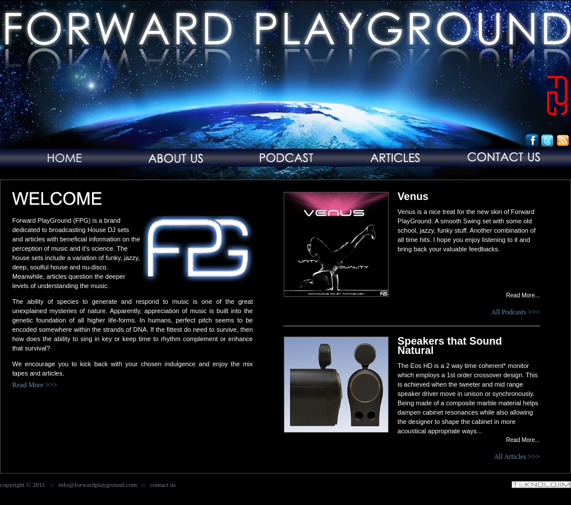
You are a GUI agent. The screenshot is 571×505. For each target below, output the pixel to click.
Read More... (523, 295)
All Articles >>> (517, 457)
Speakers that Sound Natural (449, 345)
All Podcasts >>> (515, 312)
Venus (412, 196)
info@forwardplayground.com (97, 484)
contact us (162, 484)
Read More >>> (34, 385)
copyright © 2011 (22, 484)
